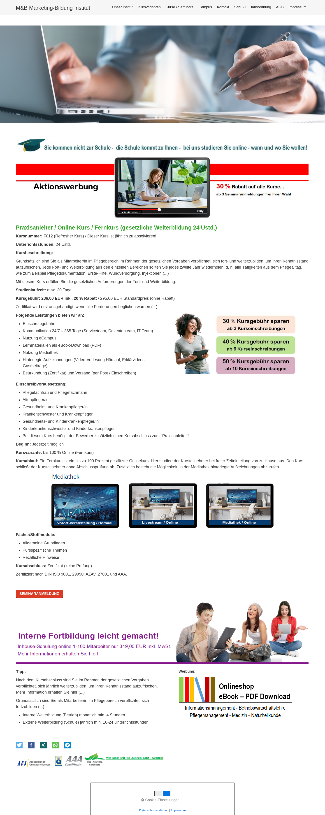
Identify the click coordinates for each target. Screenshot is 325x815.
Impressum (297, 7)
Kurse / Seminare (180, 7)
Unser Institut (122, 7)
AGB (280, 7)
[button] (19, 719)
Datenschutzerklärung (154, 810)
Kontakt (223, 7)
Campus (205, 7)
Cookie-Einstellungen (160, 800)
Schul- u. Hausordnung (252, 7)
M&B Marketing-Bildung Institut (53, 8)
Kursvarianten (149, 7)
